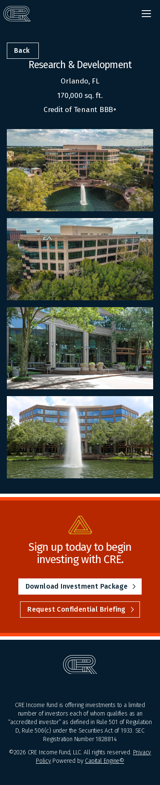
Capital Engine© (104, 761)
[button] (146, 13)
